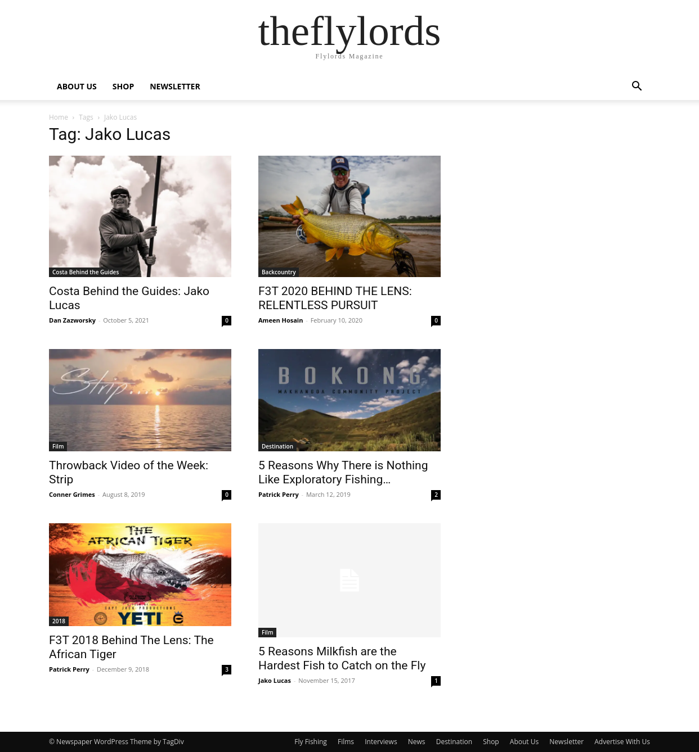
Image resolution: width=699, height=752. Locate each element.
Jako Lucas (274, 680)
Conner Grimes (72, 494)
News (416, 741)
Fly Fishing (310, 741)
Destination (277, 446)
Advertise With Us (622, 741)
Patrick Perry (278, 494)
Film (58, 446)
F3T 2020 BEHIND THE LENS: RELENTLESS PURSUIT (335, 298)
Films (346, 741)
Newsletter (566, 741)
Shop (491, 741)
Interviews (381, 741)
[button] (636, 87)
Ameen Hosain (280, 320)
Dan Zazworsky (72, 320)
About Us (524, 741)
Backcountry (278, 272)
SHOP (123, 86)
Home (58, 117)
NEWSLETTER (175, 86)
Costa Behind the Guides (85, 272)
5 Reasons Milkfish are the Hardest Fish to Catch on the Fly (341, 658)
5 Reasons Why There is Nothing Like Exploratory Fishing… (343, 472)
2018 (58, 621)
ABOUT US (77, 86)
